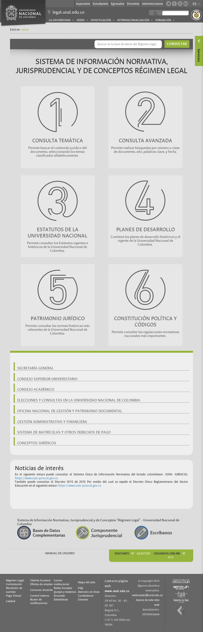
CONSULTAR (177, 44)
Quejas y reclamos (65, 592)
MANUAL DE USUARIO (60, 553)
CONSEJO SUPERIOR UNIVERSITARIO (47, 379)
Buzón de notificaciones (38, 601)
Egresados (117, 4)
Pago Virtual (13, 595)
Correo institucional (61, 582)
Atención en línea (88, 592)
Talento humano (40, 580)
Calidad (10, 601)
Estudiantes (100, 4)
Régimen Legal (15, 580)
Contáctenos (85, 595)
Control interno (39, 595)
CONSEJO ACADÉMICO (35, 389)
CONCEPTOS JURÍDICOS (36, 443)
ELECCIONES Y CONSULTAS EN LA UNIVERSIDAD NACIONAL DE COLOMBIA (78, 400)
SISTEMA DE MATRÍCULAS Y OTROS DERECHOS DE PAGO (64, 432)
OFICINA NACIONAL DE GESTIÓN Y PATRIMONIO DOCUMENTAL (69, 411)
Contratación (14, 584)
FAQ (80, 588)
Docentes (133, 4)
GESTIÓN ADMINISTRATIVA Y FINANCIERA (52, 421)
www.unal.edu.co (117, 591)
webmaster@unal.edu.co (147, 595)
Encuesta (59, 595)
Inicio (25, 30)
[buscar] (180, 14)
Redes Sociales (63, 588)
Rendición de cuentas (14, 590)
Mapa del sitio (86, 582)
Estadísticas (61, 599)
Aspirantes (83, 4)
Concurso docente (41, 590)
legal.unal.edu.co (68, 12)
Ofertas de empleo (41, 584)
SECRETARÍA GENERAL (35, 368)
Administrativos (152, 4)
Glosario (83, 599)
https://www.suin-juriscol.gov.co (36, 478)
